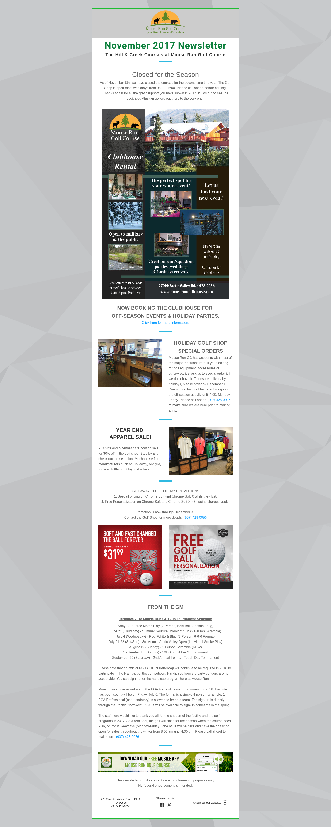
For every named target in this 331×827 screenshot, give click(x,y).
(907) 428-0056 (218, 400)
